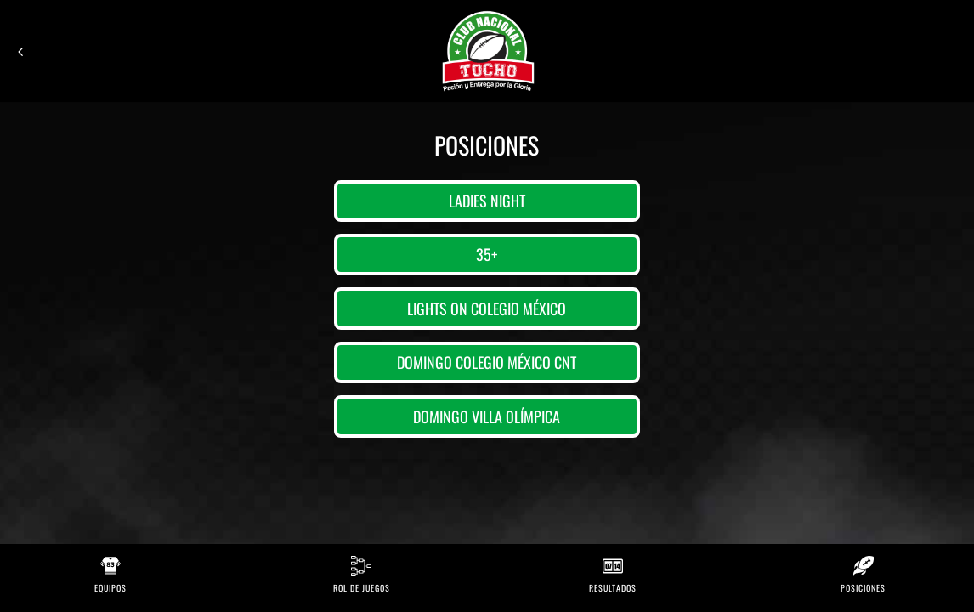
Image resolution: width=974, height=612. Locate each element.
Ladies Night (487, 201)
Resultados (613, 587)
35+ (486, 254)
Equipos (110, 587)
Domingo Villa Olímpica (486, 416)
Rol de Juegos (361, 587)
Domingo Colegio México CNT (486, 362)
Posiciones (863, 587)
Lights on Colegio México (486, 309)
